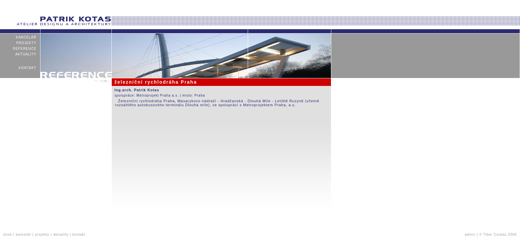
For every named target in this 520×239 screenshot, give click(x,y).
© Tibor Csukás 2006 (498, 234)
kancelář (26, 37)
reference (24, 48)
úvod (7, 234)
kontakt (27, 68)
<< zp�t (101, 81)
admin (470, 234)
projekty (26, 43)
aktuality (25, 54)
